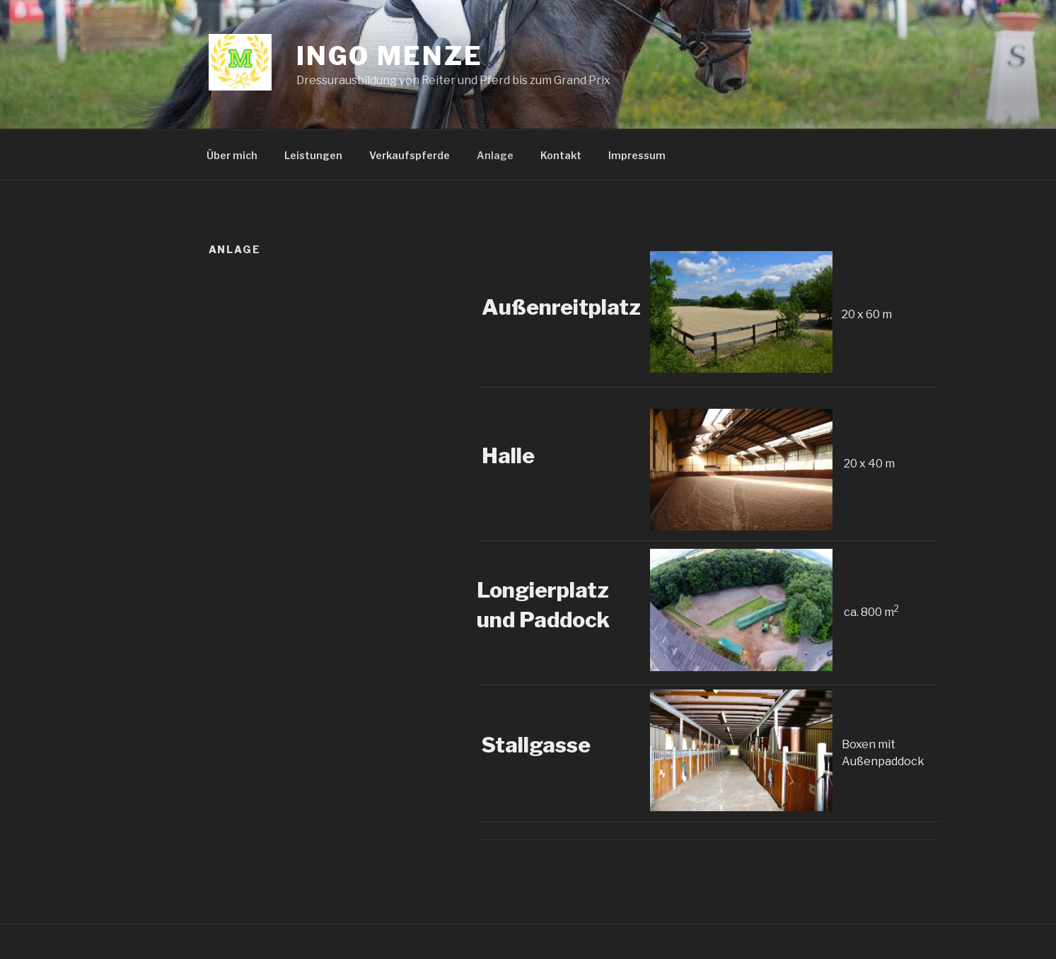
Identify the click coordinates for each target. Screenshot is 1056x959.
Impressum (637, 155)
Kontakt (560, 155)
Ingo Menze (389, 55)
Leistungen (313, 155)
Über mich (232, 155)
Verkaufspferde (409, 155)
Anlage (495, 155)
